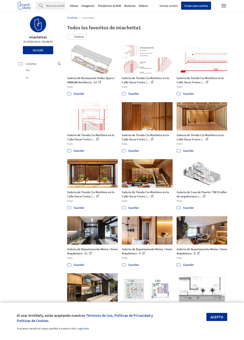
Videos (143, 5)
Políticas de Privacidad (132, 315)
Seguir (38, 50)
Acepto (216, 317)
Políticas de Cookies (32, 320)
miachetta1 (38, 37)
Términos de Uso (99, 315)
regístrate (83, 328)
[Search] (55, 6)
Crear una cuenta (196, 6)
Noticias (130, 5)
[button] (77, 37)
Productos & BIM (109, 5)
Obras (74, 5)
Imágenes (88, 5)
